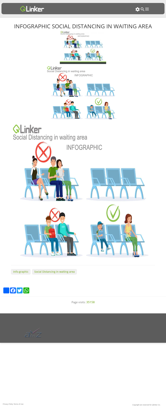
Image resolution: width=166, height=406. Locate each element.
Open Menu (147, 9)
